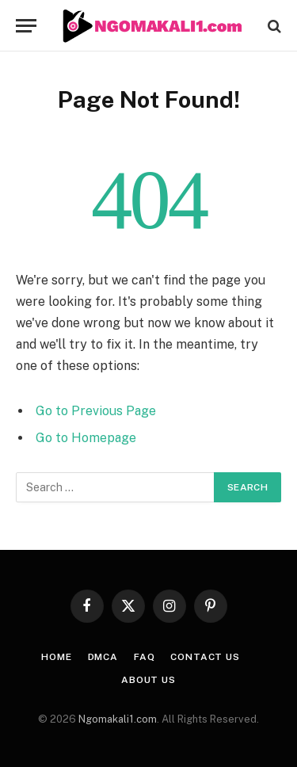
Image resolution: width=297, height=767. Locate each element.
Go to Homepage (86, 437)
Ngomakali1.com (117, 719)
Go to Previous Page (96, 410)
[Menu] (26, 26)
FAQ (144, 656)
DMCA (103, 656)
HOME (56, 656)
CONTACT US (204, 656)
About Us (148, 679)
